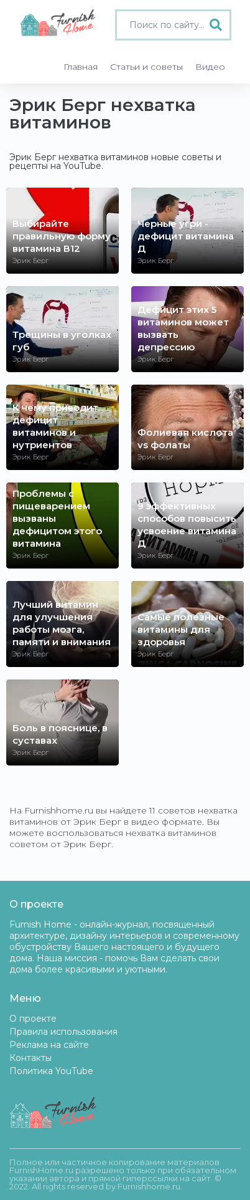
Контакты (30, 1057)
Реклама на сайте (49, 1044)
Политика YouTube (51, 1071)
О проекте (33, 1018)
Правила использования (63, 1031)
